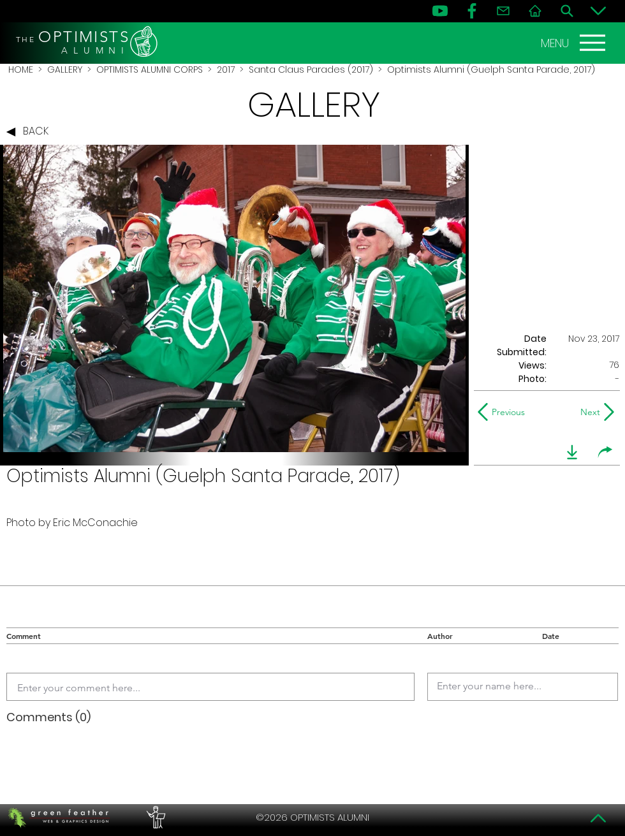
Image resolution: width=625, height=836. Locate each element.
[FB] (472, 11)
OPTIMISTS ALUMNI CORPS (149, 69)
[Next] (587, 412)
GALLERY (64, 69)
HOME (20, 69)
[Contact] (503, 11)
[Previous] (504, 412)
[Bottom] (598, 11)
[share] (605, 452)
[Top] (598, 818)
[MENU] (574, 43)
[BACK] (30, 132)
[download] (572, 452)
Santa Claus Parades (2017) (311, 69)
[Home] (535, 11)
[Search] (567, 11)
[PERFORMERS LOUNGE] (154, 817)
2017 (226, 69)
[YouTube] (440, 11)
